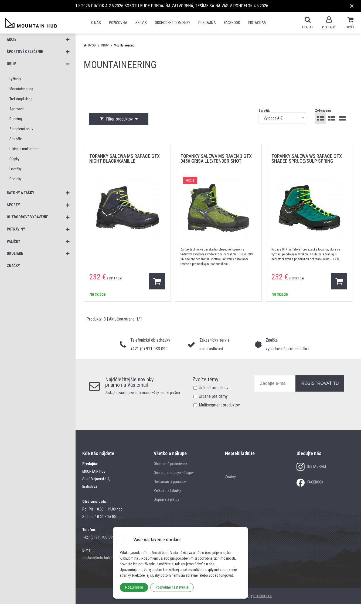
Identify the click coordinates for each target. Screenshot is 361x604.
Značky (230, 477)
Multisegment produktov (219, 405)
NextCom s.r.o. (262, 596)
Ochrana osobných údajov (174, 473)
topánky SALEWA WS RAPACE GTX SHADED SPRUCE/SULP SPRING (306, 158)
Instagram (257, 23)
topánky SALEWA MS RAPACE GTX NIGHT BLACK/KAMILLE (124, 158)
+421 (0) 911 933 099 (98, 537)
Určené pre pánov (214, 388)
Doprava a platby (166, 500)
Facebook (232, 23)
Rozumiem (134, 587)
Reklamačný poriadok (170, 482)
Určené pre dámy (213, 396)
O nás (96, 23)
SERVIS (141, 23)
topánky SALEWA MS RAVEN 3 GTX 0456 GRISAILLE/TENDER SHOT (216, 158)
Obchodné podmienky (172, 23)
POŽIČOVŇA (118, 23)
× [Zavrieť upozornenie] (351, 5)
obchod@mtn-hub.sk (98, 558)
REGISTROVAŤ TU (320, 383)
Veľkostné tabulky (167, 491)
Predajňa (207, 23)
